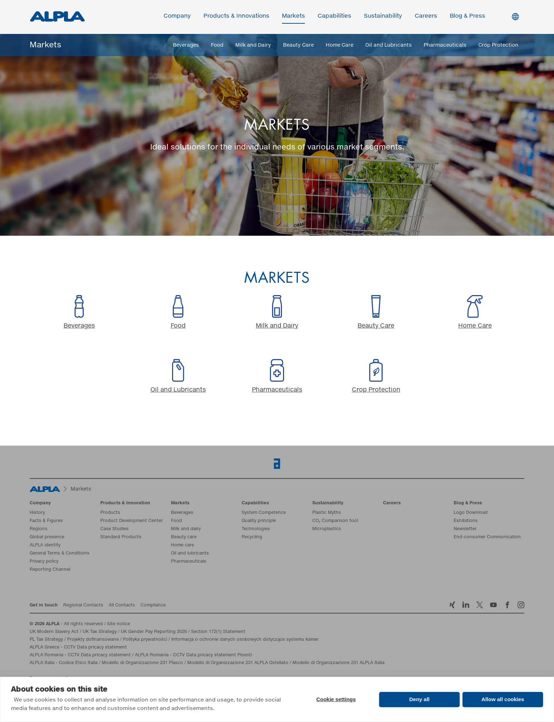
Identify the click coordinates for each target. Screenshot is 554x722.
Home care (182, 546)
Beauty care (183, 537)
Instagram (521, 605)
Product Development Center (131, 521)
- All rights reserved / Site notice (80, 624)
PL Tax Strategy (46, 640)
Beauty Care (298, 45)
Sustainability (383, 16)
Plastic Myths (326, 513)
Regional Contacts (83, 606)
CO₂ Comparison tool (335, 521)
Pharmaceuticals (445, 45)
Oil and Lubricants (388, 45)
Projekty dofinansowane (93, 640)
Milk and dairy (186, 529)
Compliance (153, 606)
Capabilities (335, 16)
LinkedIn (465, 605)
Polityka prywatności (145, 640)
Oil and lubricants (190, 554)
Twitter (479, 605)
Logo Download (471, 513)
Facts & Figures (46, 521)
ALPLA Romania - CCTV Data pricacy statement (80, 655)
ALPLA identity (45, 546)
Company (177, 16)
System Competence (264, 513)
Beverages (186, 45)
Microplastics (326, 529)
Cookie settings (336, 699)
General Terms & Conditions (59, 554)
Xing (452, 605)
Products (110, 513)
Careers (426, 16)
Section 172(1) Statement (218, 632)
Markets (293, 16)
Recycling (252, 537)
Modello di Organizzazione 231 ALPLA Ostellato (237, 663)
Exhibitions (466, 521)
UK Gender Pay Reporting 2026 (154, 632)
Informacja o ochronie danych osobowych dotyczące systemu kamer (245, 640)
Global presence (47, 537)
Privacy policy (44, 562)
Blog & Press (467, 16)
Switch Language (515, 16)
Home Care (339, 45)
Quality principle (259, 521)
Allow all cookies (503, 699)
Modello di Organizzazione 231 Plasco (142, 663)
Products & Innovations (237, 16)
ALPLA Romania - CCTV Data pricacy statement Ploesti (193, 655)
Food (217, 45)
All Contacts (122, 606)
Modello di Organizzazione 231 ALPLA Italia (338, 663)
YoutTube (493, 605)
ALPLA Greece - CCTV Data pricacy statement (78, 648)
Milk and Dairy (253, 45)
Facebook (507, 605)
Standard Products (120, 537)
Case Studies (114, 529)
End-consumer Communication (487, 537)
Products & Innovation (125, 503)
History (37, 513)
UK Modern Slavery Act (54, 632)
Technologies (256, 529)
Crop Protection (498, 45)
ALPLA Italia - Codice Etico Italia (64, 663)
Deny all (419, 699)
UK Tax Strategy (100, 632)
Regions (38, 529)
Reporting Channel (50, 570)
